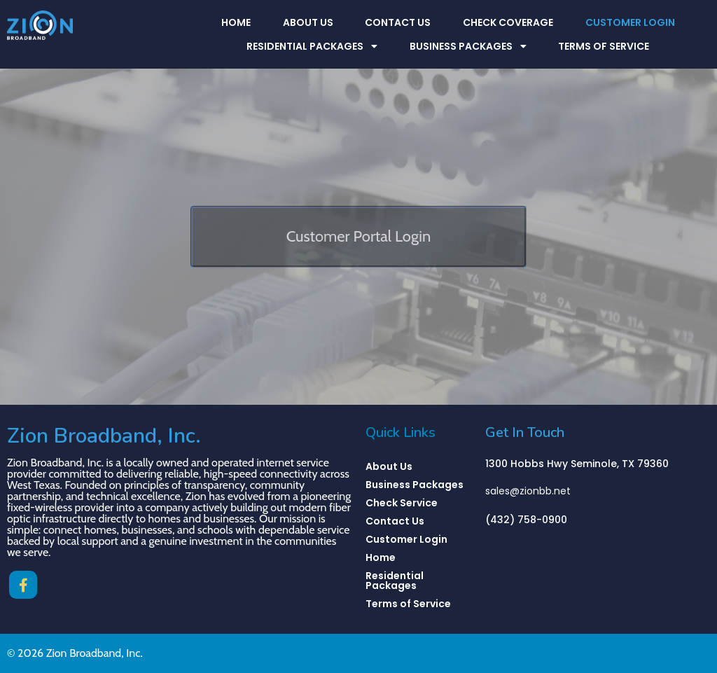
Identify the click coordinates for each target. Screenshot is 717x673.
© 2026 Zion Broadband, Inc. (75, 653)
